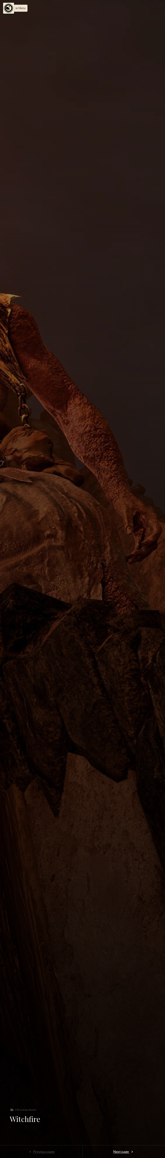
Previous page (41, 1151)
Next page (123, 1151)
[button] (19, 8)
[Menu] (8, 8)
